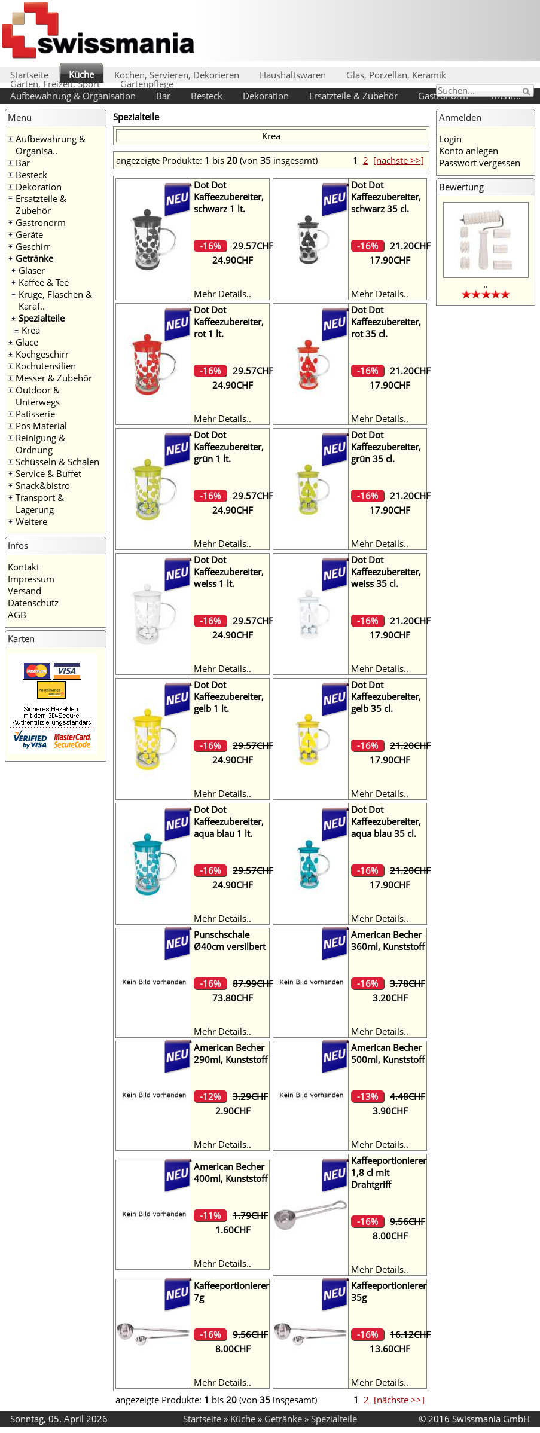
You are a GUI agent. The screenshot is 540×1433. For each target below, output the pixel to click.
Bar (163, 96)
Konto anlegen (468, 151)
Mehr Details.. (222, 294)
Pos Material (41, 426)
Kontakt (23, 567)
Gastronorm (41, 222)
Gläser (32, 270)
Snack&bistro (43, 485)
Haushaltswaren (293, 75)
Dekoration (266, 96)
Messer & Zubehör (54, 378)
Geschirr (33, 246)
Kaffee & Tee (44, 282)
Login (450, 139)
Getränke (34, 258)
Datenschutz (33, 603)
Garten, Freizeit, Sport (55, 84)
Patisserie (35, 414)
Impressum (31, 579)
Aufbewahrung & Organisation (73, 96)
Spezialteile (42, 318)
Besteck (206, 96)
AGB (17, 615)
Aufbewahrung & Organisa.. (51, 145)
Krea (31, 330)
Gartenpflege (146, 84)
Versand (24, 591)
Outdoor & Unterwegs (38, 396)
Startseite (29, 75)
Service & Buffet (48, 473)
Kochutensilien (46, 366)
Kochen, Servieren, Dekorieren (176, 75)
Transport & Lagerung (40, 503)
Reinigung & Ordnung (40, 444)
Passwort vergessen (479, 163)
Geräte (29, 234)
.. (485, 284)
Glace (27, 342)
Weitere (31, 521)
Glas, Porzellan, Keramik (396, 75)
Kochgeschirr (42, 354)
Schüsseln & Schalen (57, 462)
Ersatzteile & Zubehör (353, 96)
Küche (81, 74)
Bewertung (461, 187)
